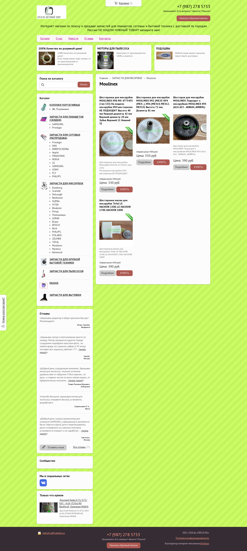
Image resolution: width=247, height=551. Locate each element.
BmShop (204, 543)
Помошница (59, 214)
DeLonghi (57, 194)
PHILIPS (56, 176)
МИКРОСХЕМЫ (60, 149)
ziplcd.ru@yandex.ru (53, 533)
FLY (54, 173)
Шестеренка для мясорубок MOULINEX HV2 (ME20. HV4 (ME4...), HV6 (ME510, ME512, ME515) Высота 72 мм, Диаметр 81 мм (153, 104)
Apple (55, 152)
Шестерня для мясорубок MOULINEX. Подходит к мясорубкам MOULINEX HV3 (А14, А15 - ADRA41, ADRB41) (189, 102)
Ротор (55, 211)
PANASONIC (58, 155)
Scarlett (56, 191)
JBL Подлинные (60, 109)
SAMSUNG (57, 124)
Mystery (56, 248)
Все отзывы (79, 447)
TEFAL (55, 242)
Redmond (57, 197)
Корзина (124, 3)
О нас (59, 38)
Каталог (45, 38)
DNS (54, 145)
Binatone (57, 208)
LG (53, 162)
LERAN (55, 218)
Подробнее (107, 189)
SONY (55, 169)
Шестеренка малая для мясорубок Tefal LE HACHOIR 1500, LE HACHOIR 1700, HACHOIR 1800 (115, 205)
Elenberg (57, 187)
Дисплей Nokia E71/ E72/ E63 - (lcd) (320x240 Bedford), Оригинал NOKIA (73, 503)
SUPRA (56, 201)
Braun (55, 221)
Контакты (105, 38)
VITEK (55, 204)
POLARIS (57, 235)
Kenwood (57, 252)
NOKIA (55, 159)
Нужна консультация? (3, 310)
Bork (54, 228)
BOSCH (56, 225)
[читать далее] (75, 380)
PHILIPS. (56, 231)
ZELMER (56, 238)
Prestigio (57, 127)
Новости (73, 38)
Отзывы (88, 38)
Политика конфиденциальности (192, 538)
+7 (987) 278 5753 (193, 6)
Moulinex (57, 245)
